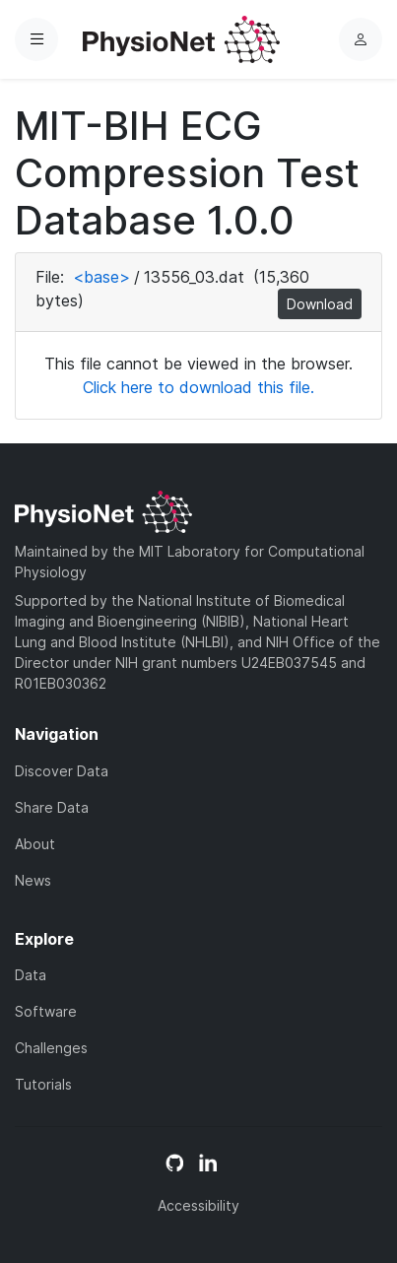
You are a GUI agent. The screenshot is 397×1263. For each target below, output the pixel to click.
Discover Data (61, 771)
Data (30, 974)
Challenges (51, 1047)
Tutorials (43, 1084)
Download (320, 304)
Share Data (52, 807)
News (33, 880)
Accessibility (198, 1205)
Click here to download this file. (198, 387)
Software (46, 1011)
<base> (101, 277)
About (35, 843)
